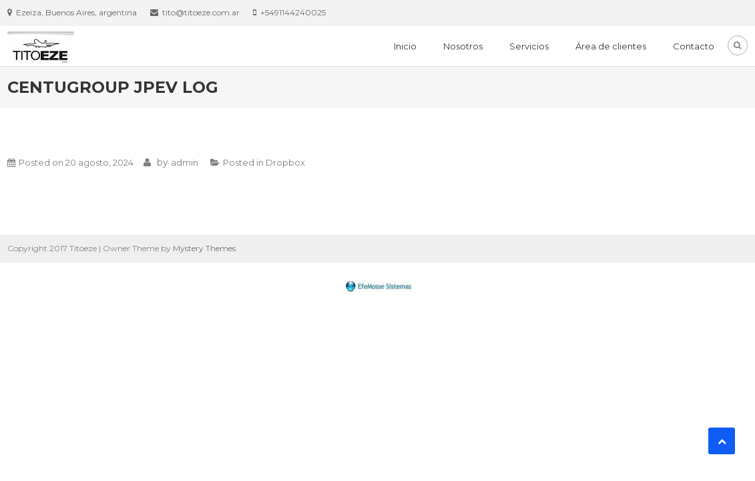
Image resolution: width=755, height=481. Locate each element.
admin (184, 162)
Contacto (693, 46)
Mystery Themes (204, 248)
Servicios (529, 46)
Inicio (405, 46)
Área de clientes (610, 46)
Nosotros (463, 46)
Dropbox (285, 162)
